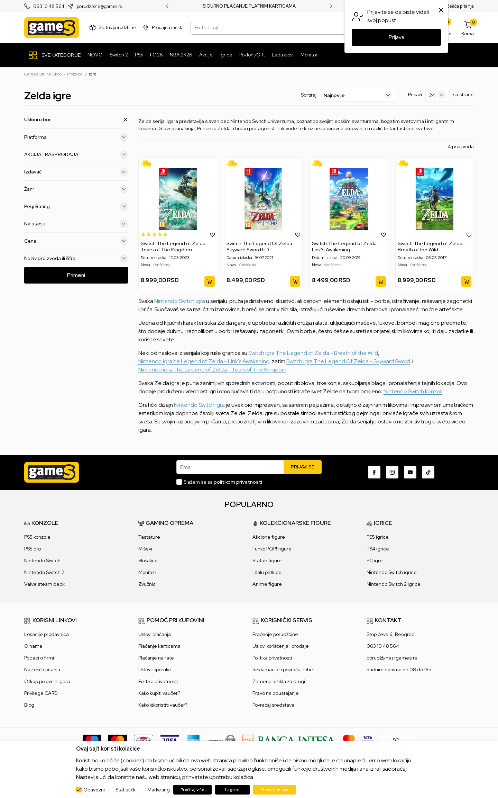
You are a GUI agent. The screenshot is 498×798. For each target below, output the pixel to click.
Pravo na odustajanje (275, 693)
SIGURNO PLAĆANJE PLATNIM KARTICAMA (249, 6)
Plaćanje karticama (159, 646)
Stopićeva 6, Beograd (391, 634)
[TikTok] (428, 472)
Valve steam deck (44, 584)
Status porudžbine (117, 27)
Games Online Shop (43, 74)
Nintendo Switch (42, 560)
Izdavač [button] (76, 171)
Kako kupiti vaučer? (159, 693)
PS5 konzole (37, 537)
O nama (33, 646)
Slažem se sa (223, 481)
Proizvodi (75, 74)
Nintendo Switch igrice (392, 572)
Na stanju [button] (76, 223)
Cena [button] (76, 240)
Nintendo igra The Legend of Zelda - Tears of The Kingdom (212, 369)
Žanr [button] (76, 189)
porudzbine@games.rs (99, 6)
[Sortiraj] (358, 95)
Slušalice (148, 560)
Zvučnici (147, 584)
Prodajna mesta (168, 27)
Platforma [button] (76, 137)
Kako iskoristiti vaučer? (162, 705)
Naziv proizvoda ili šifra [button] (76, 258)
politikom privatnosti (238, 482)
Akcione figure (268, 537)
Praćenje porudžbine (275, 634)
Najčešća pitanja (457, 6)
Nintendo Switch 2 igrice (394, 584)
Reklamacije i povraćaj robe (282, 669)
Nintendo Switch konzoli (413, 391)
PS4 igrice (378, 549)
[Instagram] (392, 472)
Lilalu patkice (267, 572)
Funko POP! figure (272, 549)
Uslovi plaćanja (154, 634)
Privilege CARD (41, 693)
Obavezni (94, 789)
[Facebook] (374, 472)
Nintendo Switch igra (179, 301)
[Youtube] (410, 472)
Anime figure (267, 584)
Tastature (149, 537)
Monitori (147, 572)
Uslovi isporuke (154, 669)
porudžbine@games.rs (392, 658)
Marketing (158, 789)
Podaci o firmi (39, 658)
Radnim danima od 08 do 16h (399, 669)
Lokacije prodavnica (46, 634)
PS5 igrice (378, 537)
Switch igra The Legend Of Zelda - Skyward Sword (348, 361)
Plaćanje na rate (156, 658)
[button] (212, 234)
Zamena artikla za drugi (278, 681)
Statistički (126, 789)
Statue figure (267, 560)
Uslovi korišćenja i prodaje (280, 646)
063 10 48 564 (48, 6)
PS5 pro (32, 549)
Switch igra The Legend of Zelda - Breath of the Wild (313, 353)
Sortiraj (308, 94)
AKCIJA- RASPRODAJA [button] (76, 154)
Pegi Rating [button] (76, 206)
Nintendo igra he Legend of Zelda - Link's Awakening (203, 361)
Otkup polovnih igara (47, 681)
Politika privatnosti (158, 681)
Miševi (145, 549)
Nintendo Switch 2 (44, 572)
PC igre (375, 560)
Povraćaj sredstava (273, 705)
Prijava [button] (396, 37)
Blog (29, 705)
